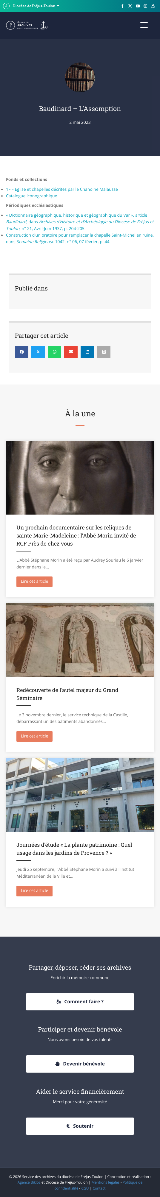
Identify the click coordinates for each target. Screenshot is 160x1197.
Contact (99, 1188)
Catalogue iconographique (31, 196)
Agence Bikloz (29, 1182)
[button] (80, 1002)
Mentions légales (106, 1182)
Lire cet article (37, 581)
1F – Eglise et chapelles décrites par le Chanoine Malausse (62, 189)
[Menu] (144, 25)
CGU (85, 1188)
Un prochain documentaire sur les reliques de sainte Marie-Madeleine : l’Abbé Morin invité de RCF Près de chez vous (76, 535)
